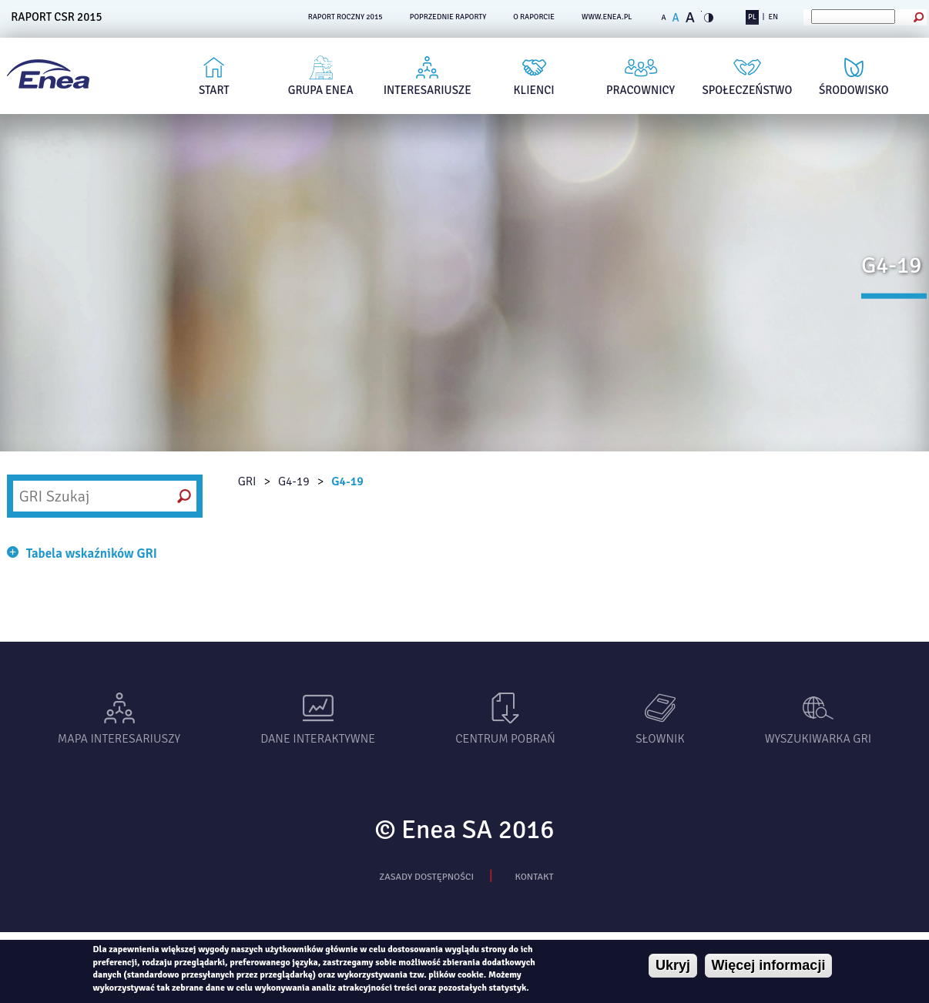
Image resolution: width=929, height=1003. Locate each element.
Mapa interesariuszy (119, 738)
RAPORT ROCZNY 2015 (345, 17)
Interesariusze (427, 90)
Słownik (660, 738)
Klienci (534, 90)
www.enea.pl (607, 17)
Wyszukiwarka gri (818, 738)
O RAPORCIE (534, 17)
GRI (247, 481)
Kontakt (534, 876)
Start (214, 90)
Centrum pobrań (505, 738)
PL (752, 17)
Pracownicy (640, 90)
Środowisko (854, 90)
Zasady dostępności (426, 876)
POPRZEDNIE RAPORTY (448, 17)
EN (773, 17)
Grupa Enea (321, 90)
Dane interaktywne (317, 738)
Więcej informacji (769, 965)
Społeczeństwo (748, 90)
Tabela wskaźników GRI (91, 553)
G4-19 (294, 481)
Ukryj (673, 965)
